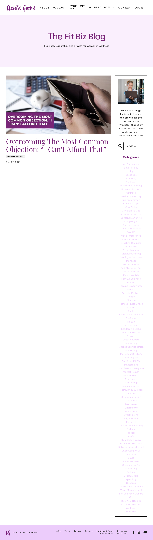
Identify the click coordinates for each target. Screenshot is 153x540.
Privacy (77, 531)
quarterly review (131, 440)
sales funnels (131, 461)
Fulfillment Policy (105, 531)
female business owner (131, 280)
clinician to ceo (131, 210)
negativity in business (131, 389)
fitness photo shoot (131, 303)
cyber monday (131, 250)
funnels (131, 307)
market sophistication (131, 346)
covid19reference (131, 235)
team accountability (131, 486)
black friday (131, 167)
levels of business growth (131, 334)
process (131, 432)
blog (131, 171)
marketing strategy (131, 354)
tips (131, 497)
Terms (67, 531)
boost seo (131, 174)
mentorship (131, 382)
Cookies (89, 531)
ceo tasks (131, 207)
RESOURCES (104, 7)
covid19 (131, 232)
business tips (131, 203)
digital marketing (131, 253)
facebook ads (131, 275)
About (44, 7)
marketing (131, 350)
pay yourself (131, 418)
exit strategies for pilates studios (131, 270)
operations (131, 400)
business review (131, 200)
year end (131, 511)
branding (131, 178)
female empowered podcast (131, 287)
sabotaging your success (131, 452)
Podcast (59, 7)
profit (131, 436)
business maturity (131, 196)
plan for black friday (131, 425)
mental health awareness (131, 377)
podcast (131, 429)
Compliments (106, 533)
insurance (131, 325)
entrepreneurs (131, 264)
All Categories (131, 164)
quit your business (131, 443)
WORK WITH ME (80, 7)
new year (131, 393)
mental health (131, 371)
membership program (131, 368)
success (131, 482)
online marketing (131, 397)
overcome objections (15, 156)
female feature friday (131, 295)
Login (139, 7)
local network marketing (131, 341)
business (131, 182)
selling (131, 472)
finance (131, 300)
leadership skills (131, 328)
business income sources (131, 191)
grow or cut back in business (131, 316)
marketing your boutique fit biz (131, 359)
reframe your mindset (131, 447)
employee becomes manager (131, 259)
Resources (122, 531)
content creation (131, 214)
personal (131, 422)
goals (131, 311)
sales (131, 457)
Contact (125, 7)
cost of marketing (131, 228)
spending (131, 479)
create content (131, 239)
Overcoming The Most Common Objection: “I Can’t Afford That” (57, 145)
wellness (131, 508)
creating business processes (131, 244)
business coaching (131, 185)
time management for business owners (131, 492)
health (131, 321)
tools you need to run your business (131, 502)
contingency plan (131, 221)
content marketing (131, 217)
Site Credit (122, 533)
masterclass (131, 364)
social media (131, 475)
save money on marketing (131, 467)
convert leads (131, 225)
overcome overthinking (131, 413)
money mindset (131, 386)
